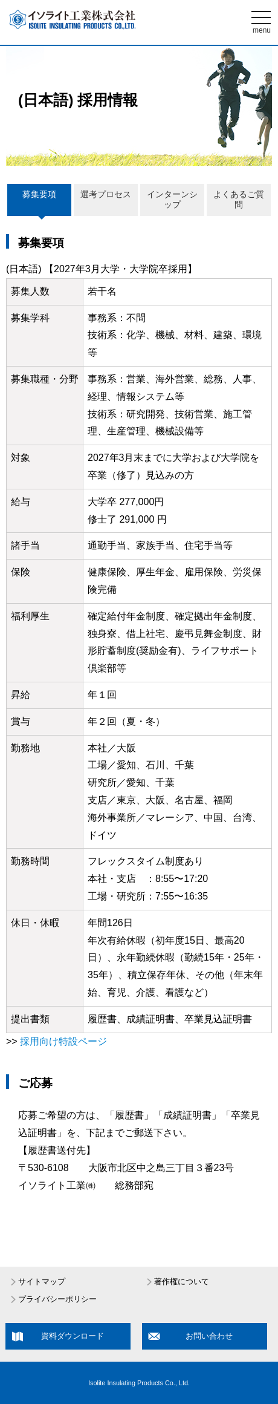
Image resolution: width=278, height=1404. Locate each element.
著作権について (181, 1282)
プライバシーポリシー (57, 1299)
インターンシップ (172, 199)
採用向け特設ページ (63, 1041)
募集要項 (39, 194)
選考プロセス (105, 194)
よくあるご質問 (238, 199)
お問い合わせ (209, 1336)
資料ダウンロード (72, 1336)
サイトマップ (41, 1282)
